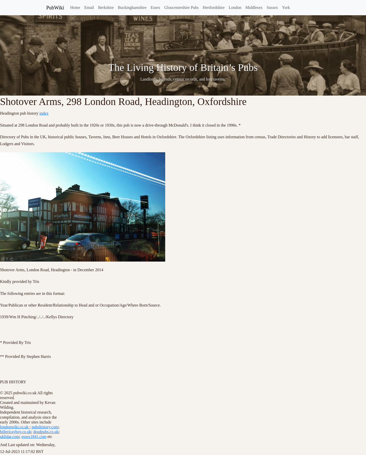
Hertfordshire (214, 7)
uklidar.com (9, 436)
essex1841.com (33, 436)
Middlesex (254, 7)
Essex (155, 7)
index (44, 113)
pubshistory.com (45, 427)
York (286, 7)
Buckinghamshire (132, 7)
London (235, 7)
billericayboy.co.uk (15, 432)
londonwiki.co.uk (14, 427)
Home (75, 7)
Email (89, 7)
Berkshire (106, 7)
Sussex (272, 7)
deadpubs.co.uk (46, 432)
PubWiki (55, 7)
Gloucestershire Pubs (181, 7)
